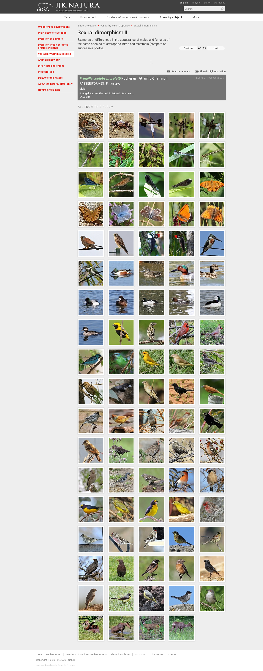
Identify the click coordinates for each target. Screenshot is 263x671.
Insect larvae (46, 71)
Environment (88, 17)
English (184, 2)
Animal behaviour (49, 59)
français (196, 2)
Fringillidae (113, 83)
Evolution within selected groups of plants (53, 46)
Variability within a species (54, 53)
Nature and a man (49, 89)
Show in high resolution (213, 71)
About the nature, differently (55, 83)
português (219, 2)
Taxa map (140, 654)
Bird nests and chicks (51, 65)
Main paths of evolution (52, 32)
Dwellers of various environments (128, 17)
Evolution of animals (50, 38)
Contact (172, 654)
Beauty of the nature (50, 77)
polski (207, 2)
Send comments (180, 71)
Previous (188, 48)
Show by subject (171, 17)
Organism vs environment (53, 26)
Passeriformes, (92, 83)
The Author (157, 654)
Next (215, 48)
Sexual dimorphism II (145, 25)
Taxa (67, 17)
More (196, 17)
